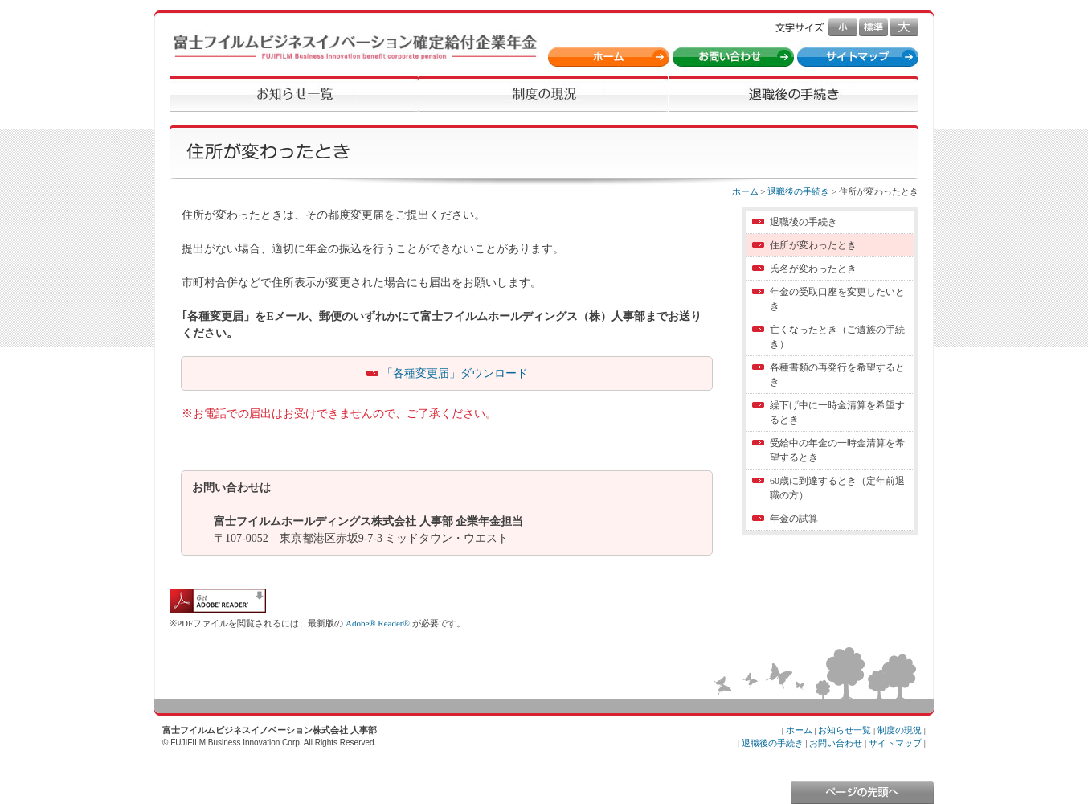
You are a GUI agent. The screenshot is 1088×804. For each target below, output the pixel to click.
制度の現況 (899, 730)
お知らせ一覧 (844, 730)
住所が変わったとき (813, 245)
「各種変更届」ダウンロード (455, 373)
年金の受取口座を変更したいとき (837, 299)
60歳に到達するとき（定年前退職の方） (837, 488)
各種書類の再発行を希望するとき (837, 375)
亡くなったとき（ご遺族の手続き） (837, 337)
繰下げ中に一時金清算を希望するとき (837, 412)
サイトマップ (895, 743)
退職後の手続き (798, 191)
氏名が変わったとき (813, 268)
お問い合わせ (835, 743)
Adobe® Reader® (378, 623)
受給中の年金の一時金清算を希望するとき (837, 450)
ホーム (745, 191)
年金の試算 (794, 518)
